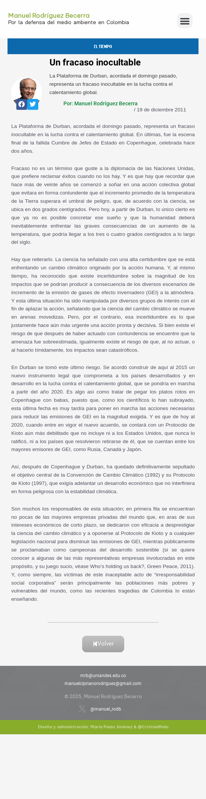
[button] (184, 21)
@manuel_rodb (105, 709)
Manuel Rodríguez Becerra (49, 15)
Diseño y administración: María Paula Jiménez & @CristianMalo (103, 726)
